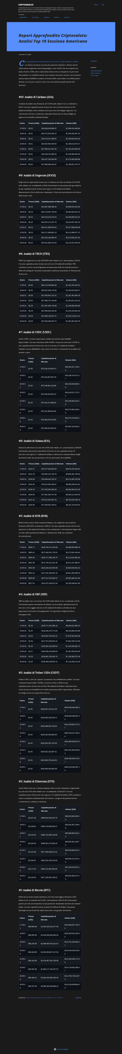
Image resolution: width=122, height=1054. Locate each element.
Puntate (55, 17)
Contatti (65, 17)
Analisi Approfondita (96, 71)
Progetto (45, 17)
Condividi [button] (94, 61)
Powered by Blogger (61, 1049)
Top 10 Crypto (94, 75)
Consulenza (34, 17)
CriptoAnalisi (25, 4)
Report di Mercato (95, 73)
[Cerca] (96, 5)
